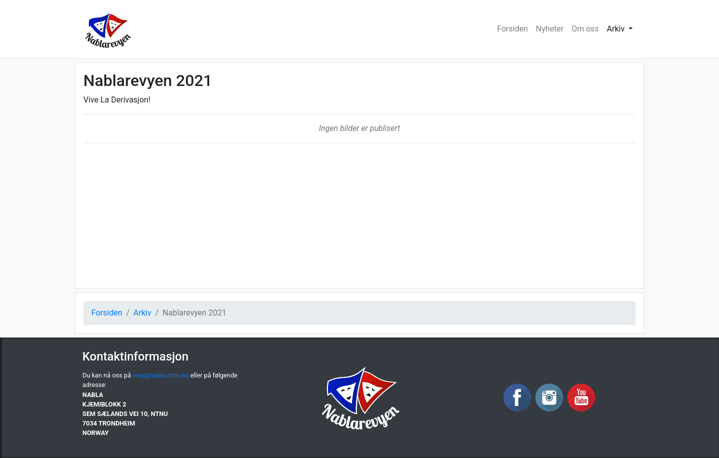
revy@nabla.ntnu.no (161, 375)
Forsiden (512, 29)
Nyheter (549, 29)
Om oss (585, 29)
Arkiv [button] (617, 29)
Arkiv (142, 313)
